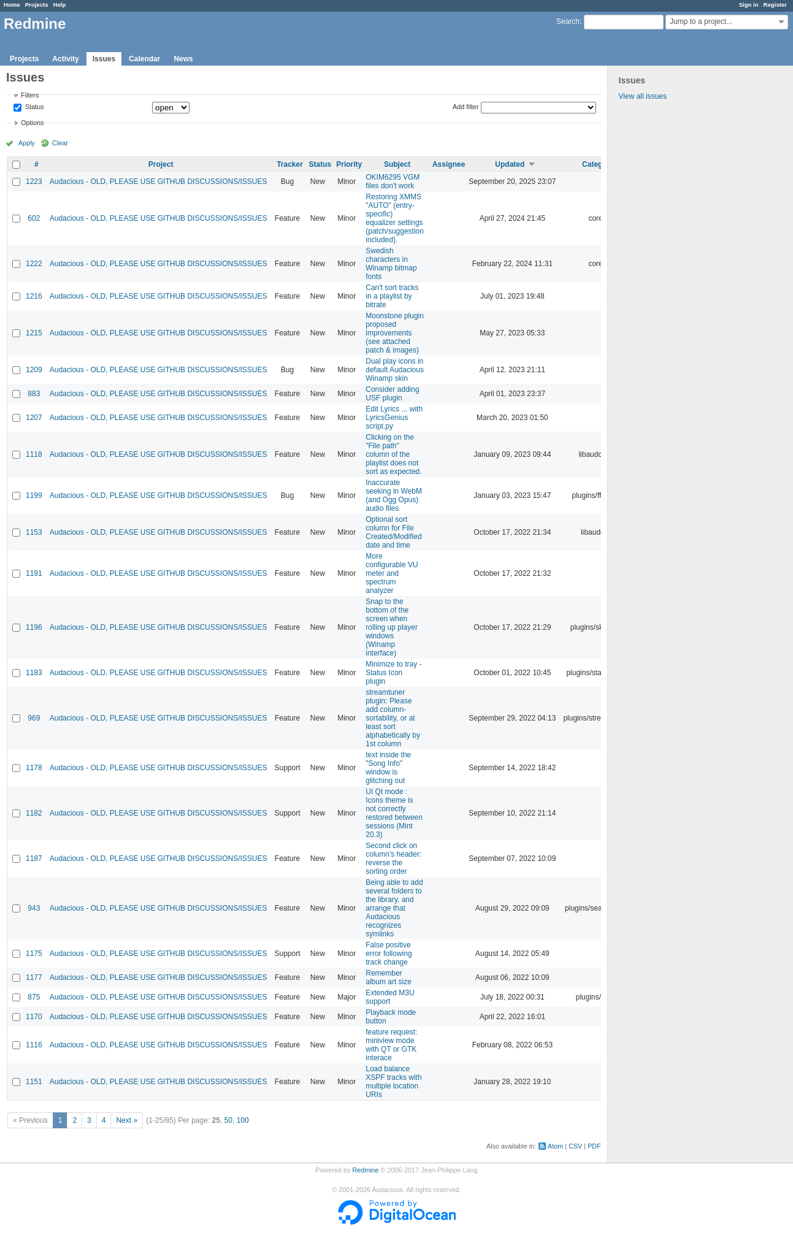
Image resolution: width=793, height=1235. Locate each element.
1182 (34, 813)
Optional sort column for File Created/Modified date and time (393, 532)
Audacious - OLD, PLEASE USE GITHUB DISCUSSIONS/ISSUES (158, 181)
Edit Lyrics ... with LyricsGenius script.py (394, 417)
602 (34, 218)
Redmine (365, 1170)
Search (568, 21)
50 (228, 1120)
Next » (126, 1120)
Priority (349, 164)
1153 (34, 532)
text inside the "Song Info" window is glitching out (388, 768)
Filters (30, 95)
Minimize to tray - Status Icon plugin (393, 673)
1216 (34, 296)
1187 (34, 858)
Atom (555, 1146)
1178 (34, 767)
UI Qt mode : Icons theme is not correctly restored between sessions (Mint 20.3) (394, 813)
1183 (34, 672)
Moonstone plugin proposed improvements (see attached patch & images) (395, 333)
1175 (34, 953)
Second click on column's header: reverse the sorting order (393, 858)
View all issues (643, 96)
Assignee (448, 164)
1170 (34, 1016)
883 (34, 393)
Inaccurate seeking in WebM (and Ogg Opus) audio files (394, 495)
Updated (509, 164)
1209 (34, 369)
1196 (34, 627)
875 (34, 997)
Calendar (144, 59)
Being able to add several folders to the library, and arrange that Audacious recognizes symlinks (394, 908)
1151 (34, 1081)
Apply (26, 143)
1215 (34, 333)
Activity (65, 59)
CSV (575, 1146)
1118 (34, 454)
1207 (34, 417)
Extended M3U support (390, 997)
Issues (104, 59)
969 (34, 718)
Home (12, 4)
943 (34, 908)
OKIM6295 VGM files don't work (392, 181)
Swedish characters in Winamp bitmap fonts (391, 264)
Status (33, 107)
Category (598, 164)
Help (59, 4)
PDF (594, 1146)
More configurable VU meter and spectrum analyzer (392, 573)
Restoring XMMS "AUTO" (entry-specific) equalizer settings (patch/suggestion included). (395, 218)
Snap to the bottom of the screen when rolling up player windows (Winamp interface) (392, 627)
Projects (36, 4)
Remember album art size (389, 977)
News (183, 59)
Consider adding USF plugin (392, 393)
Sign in (749, 4)
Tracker (290, 164)
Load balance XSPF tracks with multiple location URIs (393, 1082)
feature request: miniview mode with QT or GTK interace (391, 1045)
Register (775, 4)
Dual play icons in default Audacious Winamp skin (395, 370)
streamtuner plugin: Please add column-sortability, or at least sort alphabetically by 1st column (393, 718)
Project (161, 164)
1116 (34, 1045)
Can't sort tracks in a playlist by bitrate (392, 296)
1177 (34, 977)
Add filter (466, 106)
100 (243, 1120)
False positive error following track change (389, 953)
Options (32, 122)
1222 (34, 263)
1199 (34, 495)
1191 (34, 573)
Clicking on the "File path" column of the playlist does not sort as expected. (393, 454)
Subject (397, 164)
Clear (60, 143)
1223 (34, 181)
